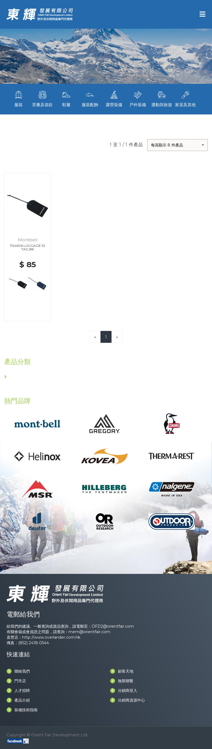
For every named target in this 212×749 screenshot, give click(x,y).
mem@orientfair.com (89, 631)
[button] (177, 145)
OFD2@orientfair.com (113, 626)
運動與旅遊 (161, 98)
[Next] (117, 337)
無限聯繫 (121, 680)
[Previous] (95, 337)
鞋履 (66, 98)
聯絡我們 (18, 671)
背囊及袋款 (42, 98)
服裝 (18, 98)
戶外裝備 (138, 98)
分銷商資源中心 (127, 700)
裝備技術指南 (22, 709)
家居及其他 (185, 98)
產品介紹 (18, 700)
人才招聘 (18, 690)
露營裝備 (114, 98)
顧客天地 (121, 671)
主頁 (197, 56)
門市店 (16, 680)
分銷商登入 (123, 690)
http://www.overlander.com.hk (51, 637)
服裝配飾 (90, 98)
